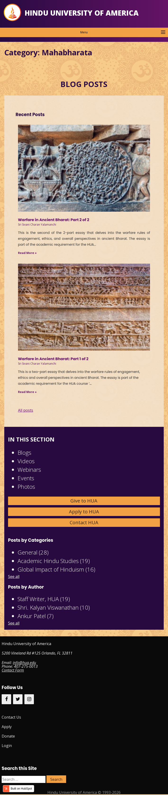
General (33, 552)
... (91, 383)
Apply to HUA (84, 511)
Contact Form (13, 670)
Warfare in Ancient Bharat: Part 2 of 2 (53, 220)
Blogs (24, 452)
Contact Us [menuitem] (11, 717)
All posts (25, 410)
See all (13, 576)
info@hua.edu (24, 662)
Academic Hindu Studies (54, 561)
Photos (26, 486)
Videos (26, 461)
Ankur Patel (36, 616)
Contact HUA (84, 522)
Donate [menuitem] (8, 736)
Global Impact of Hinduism (56, 569)
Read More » (27, 253)
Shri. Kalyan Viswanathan (54, 607)
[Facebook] (6, 699)
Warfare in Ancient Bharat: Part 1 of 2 (53, 359)
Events (26, 478)
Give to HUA (83, 501)
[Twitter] (18, 699)
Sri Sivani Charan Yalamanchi (37, 225)
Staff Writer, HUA (44, 599)
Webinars (29, 469)
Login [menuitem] (7, 745)
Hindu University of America (82, 13)
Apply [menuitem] (7, 727)
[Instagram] (29, 699)
